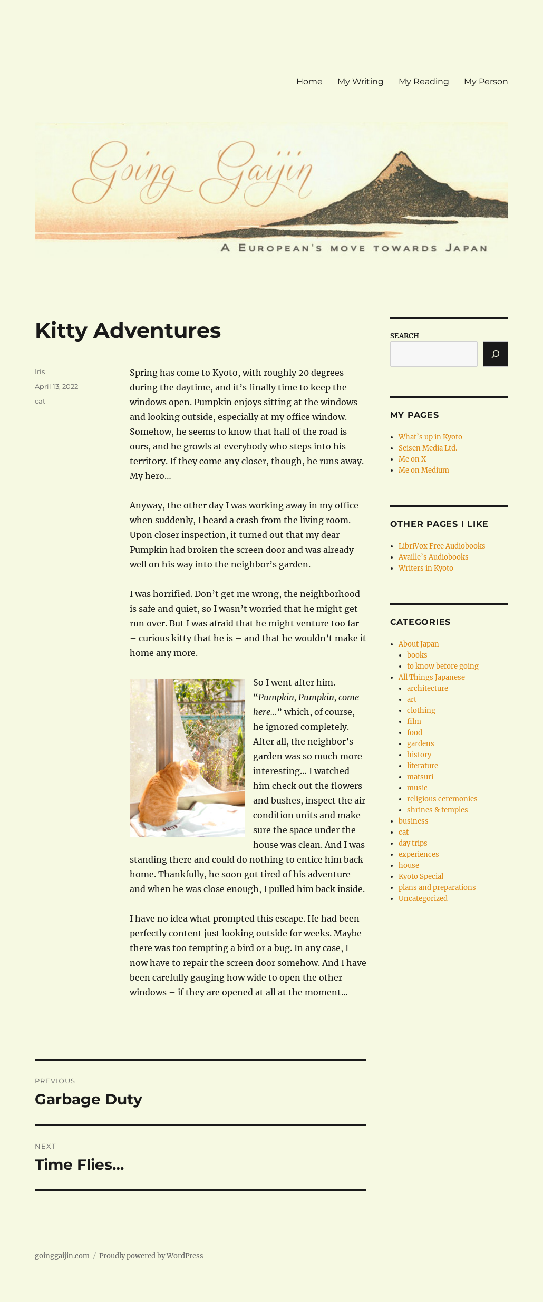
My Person (486, 81)
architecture (427, 688)
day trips (413, 843)
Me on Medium (424, 470)
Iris (40, 371)
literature (422, 765)
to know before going (443, 666)
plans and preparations (437, 887)
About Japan (419, 644)
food (414, 732)
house (409, 865)
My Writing (360, 81)
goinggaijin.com (62, 1255)
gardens (420, 743)
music (417, 788)
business (414, 821)
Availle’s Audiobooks (434, 557)
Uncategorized (423, 898)
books (417, 655)
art (411, 699)
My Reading (424, 81)
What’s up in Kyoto (430, 437)
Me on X (412, 459)
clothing (421, 710)
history (419, 754)
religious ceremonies (442, 799)
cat (40, 401)
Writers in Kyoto (426, 568)
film (414, 721)
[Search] (495, 354)
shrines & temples (437, 810)
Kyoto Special (421, 876)
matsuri (420, 776)
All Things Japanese (432, 677)
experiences (419, 854)
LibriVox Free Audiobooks (442, 546)
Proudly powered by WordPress (151, 1255)
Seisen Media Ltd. (428, 448)
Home (309, 81)
